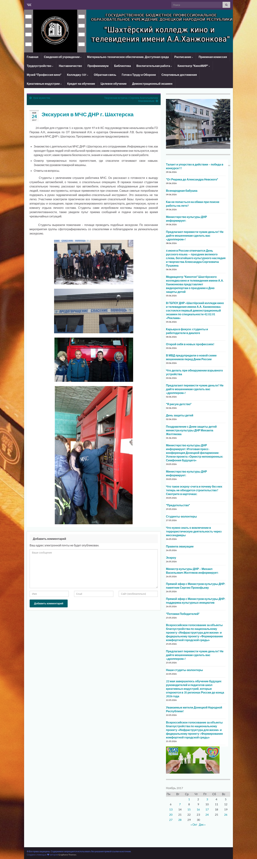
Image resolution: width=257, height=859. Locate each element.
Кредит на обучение (81, 83)
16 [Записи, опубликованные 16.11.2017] (198, 809)
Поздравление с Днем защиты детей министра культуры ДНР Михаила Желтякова (191, 430)
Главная (32, 56)
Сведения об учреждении (63, 56)
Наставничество (70, 65)
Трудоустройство (40, 65)
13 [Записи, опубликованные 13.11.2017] (170, 809)
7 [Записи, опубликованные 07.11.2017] (180, 804)
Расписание (183, 56)
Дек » (202, 824)
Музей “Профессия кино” (44, 74)
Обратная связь (105, 74)
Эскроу (171, 557)
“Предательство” (178, 505)
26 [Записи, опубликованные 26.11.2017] (225, 814)
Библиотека (122, 65)
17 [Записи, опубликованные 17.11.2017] (207, 809)
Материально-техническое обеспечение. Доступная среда (128, 56)
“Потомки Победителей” (183, 613)
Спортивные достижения (179, 74)
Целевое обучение (113, 83)
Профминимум (98, 65)
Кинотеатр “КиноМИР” (194, 65)
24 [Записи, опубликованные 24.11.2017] (207, 814)
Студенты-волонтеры (181, 516)
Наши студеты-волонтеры (184, 670)
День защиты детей (179, 415)
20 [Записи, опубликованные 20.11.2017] (170, 814)
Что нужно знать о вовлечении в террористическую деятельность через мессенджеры (193, 531)
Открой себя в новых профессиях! (190, 344)
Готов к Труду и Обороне (139, 74)
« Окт (194, 824)
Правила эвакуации (179, 546)
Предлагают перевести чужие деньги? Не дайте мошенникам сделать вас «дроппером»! (194, 235)
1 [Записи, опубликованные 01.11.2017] (189, 799)
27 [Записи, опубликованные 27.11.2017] (170, 819)
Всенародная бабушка (181, 190)
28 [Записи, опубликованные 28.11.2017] (180, 819)
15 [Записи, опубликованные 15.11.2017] (189, 809)
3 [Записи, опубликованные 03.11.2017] (207, 799)
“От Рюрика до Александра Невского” (192, 179)
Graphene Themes (67, 854)
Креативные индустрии (44, 83)
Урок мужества (41, 97)
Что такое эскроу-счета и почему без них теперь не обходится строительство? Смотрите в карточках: (194, 490)
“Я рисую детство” (179, 404)
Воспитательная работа (154, 65)
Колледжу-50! (77, 74)
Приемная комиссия (213, 56)
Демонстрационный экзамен (152, 83)
